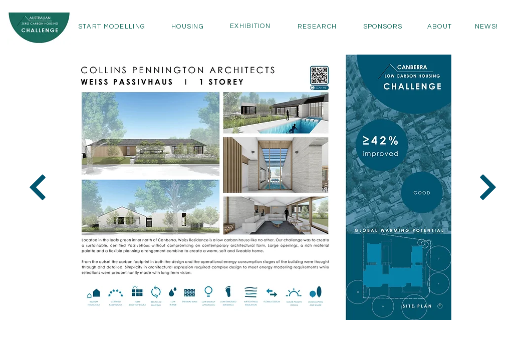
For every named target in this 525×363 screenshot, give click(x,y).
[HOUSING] (187, 26)
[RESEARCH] (317, 26)
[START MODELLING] (111, 26)
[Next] (38, 187)
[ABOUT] (439, 26)
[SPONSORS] (383, 26)
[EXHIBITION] (250, 26)
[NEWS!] (486, 26)
